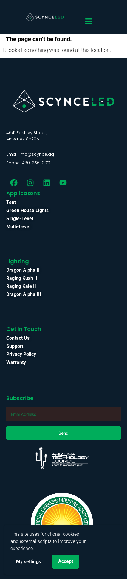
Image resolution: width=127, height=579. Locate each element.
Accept (65, 561)
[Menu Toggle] (88, 21)
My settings (28, 561)
